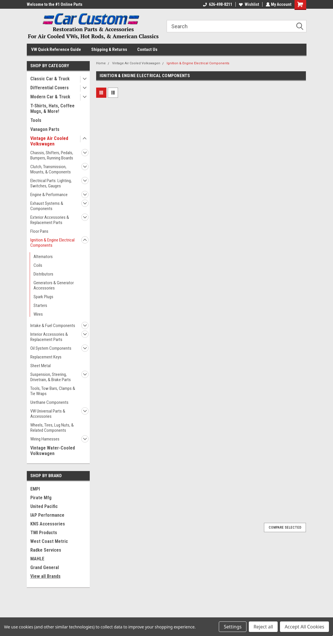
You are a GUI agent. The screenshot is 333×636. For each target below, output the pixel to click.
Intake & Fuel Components (52, 325)
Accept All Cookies (304, 626)
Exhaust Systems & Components (46, 206)
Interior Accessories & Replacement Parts (49, 337)
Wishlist (248, 4)
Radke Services (45, 550)
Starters (40, 305)
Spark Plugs (43, 296)
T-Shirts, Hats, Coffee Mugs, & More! (52, 108)
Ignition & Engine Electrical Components (52, 242)
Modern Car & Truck (50, 97)
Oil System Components (50, 348)
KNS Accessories (47, 524)
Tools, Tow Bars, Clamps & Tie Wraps (52, 391)
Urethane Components (49, 402)
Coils (38, 265)
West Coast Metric (49, 541)
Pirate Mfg (41, 497)
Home (101, 63)
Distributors (43, 274)
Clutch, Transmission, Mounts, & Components (50, 169)
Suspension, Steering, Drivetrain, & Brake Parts (50, 377)
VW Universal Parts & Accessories (47, 413)
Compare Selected (285, 527)
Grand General (44, 567)
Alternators (43, 256)
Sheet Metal (40, 365)
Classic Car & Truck (50, 78)
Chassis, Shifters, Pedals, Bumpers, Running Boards (51, 155)
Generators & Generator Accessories (54, 285)
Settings (233, 626)
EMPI (35, 489)
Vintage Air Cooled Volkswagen (49, 141)
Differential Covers (49, 87)
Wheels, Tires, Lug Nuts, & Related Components (52, 427)
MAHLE (37, 559)
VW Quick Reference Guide (56, 49)
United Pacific (44, 506)
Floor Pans (39, 231)
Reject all (263, 626)
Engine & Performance (49, 194)
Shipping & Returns (109, 49)
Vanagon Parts (44, 129)
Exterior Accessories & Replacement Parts (49, 220)
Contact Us (147, 49)
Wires (38, 314)
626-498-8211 (217, 4)
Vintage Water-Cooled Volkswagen (52, 450)
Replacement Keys (45, 357)
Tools (35, 120)
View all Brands (45, 576)
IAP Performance (47, 515)
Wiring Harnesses (44, 439)
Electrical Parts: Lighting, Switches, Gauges (51, 183)
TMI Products (43, 532)
